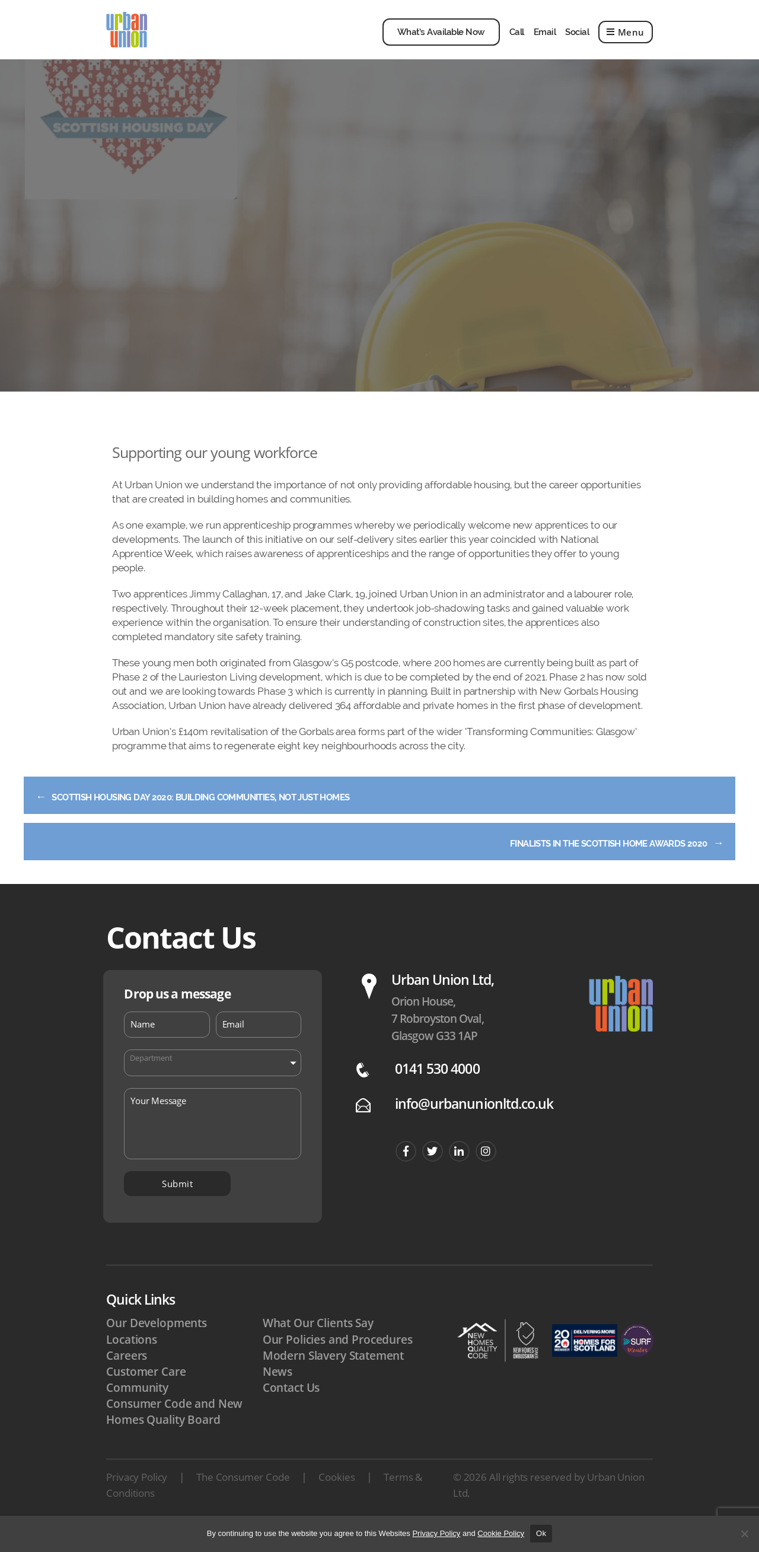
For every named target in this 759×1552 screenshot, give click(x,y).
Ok (541, 1533)
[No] (744, 1534)
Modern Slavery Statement (333, 1377)
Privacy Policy (136, 1498)
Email (545, 41)
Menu (626, 41)
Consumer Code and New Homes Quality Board (174, 1433)
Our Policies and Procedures (338, 1361)
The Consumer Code (242, 1498)
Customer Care (146, 1393)
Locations (131, 1361)
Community (137, 1409)
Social (577, 41)
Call (516, 41)
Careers (126, 1377)
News (277, 1393)
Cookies (336, 1498)
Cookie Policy (500, 1533)
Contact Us (291, 1409)
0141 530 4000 (437, 1090)
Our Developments (156, 1344)
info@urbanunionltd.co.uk (474, 1125)
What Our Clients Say (318, 1344)
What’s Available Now (441, 41)
